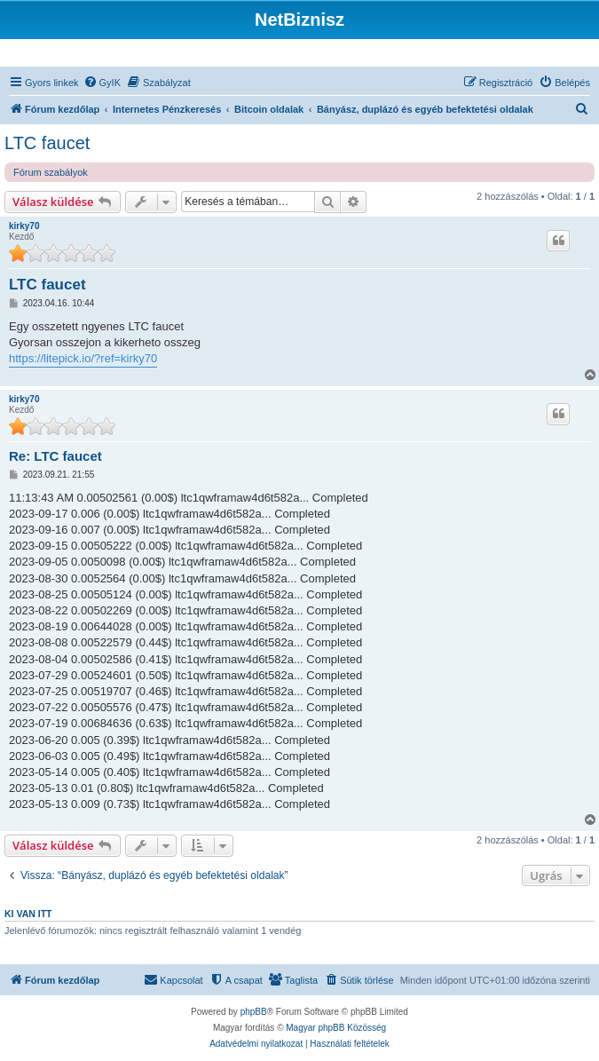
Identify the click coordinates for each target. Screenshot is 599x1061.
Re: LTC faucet (55, 455)
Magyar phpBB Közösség (336, 1028)
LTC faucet (47, 143)
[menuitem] (102, 82)
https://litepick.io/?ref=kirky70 (83, 358)
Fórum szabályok (50, 172)
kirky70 (24, 226)
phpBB (253, 1012)
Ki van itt (27, 913)
